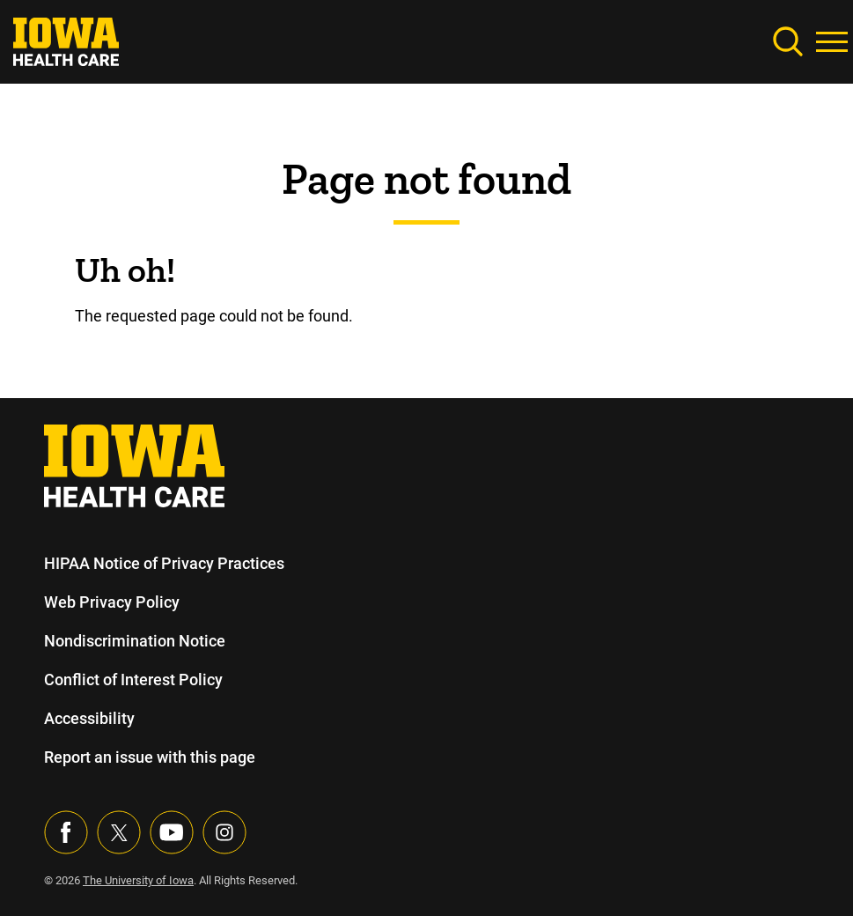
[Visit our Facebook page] (66, 832)
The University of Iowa (141, 880)
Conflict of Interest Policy (133, 679)
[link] (66, 40)
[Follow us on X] (119, 832)
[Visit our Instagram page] (224, 832)
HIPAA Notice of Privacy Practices (164, 563)
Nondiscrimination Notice (134, 641)
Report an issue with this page (150, 757)
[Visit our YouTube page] (172, 832)
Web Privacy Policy (111, 602)
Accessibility (89, 718)
